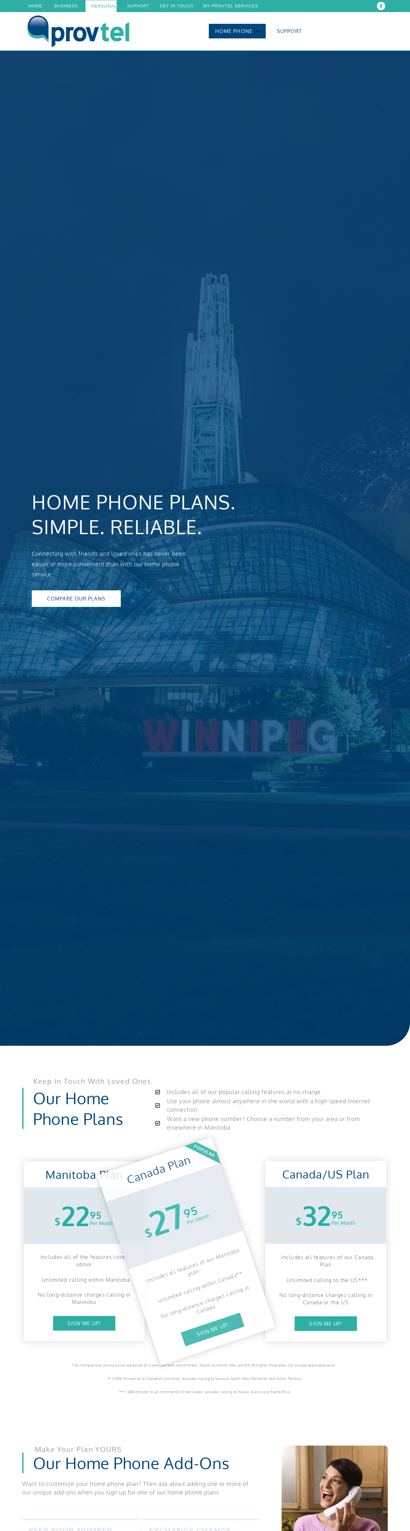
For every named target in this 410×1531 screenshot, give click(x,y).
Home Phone (237, 31)
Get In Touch (177, 5)
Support (138, 5)
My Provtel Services (230, 5)
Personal (104, 6)
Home (35, 5)
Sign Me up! (84, 1323)
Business (66, 5)
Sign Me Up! (325, 1323)
